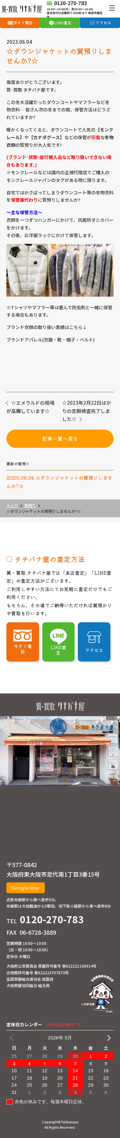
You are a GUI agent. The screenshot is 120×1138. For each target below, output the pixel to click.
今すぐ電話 (23, 22)
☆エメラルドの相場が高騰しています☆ (30, 406)
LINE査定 (62, 22)
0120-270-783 (52, 919)
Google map (25, 887)
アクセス (103, 22)
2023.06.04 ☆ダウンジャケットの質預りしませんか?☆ (59, 481)
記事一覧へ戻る (60, 438)
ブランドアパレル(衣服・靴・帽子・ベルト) (50, 339)
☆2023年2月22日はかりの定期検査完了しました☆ (86, 410)
